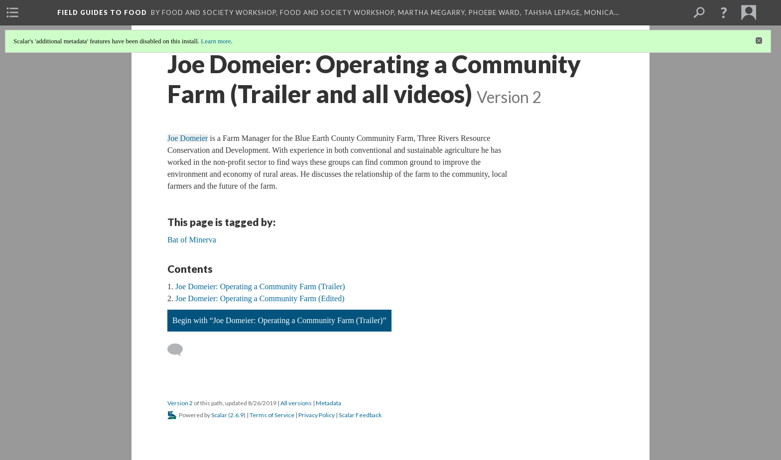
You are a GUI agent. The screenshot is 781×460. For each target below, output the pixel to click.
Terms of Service (272, 415)
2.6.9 (237, 415)
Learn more (216, 41)
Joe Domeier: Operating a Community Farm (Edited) (259, 298)
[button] (723, 12)
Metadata (328, 403)
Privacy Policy (316, 415)
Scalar (219, 415)
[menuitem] (12, 12)
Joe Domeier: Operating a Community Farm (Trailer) (260, 286)
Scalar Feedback (360, 415)
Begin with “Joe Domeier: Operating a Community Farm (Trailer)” (279, 320)
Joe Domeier (187, 138)
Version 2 (180, 403)
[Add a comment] (179, 350)
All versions (296, 403)
